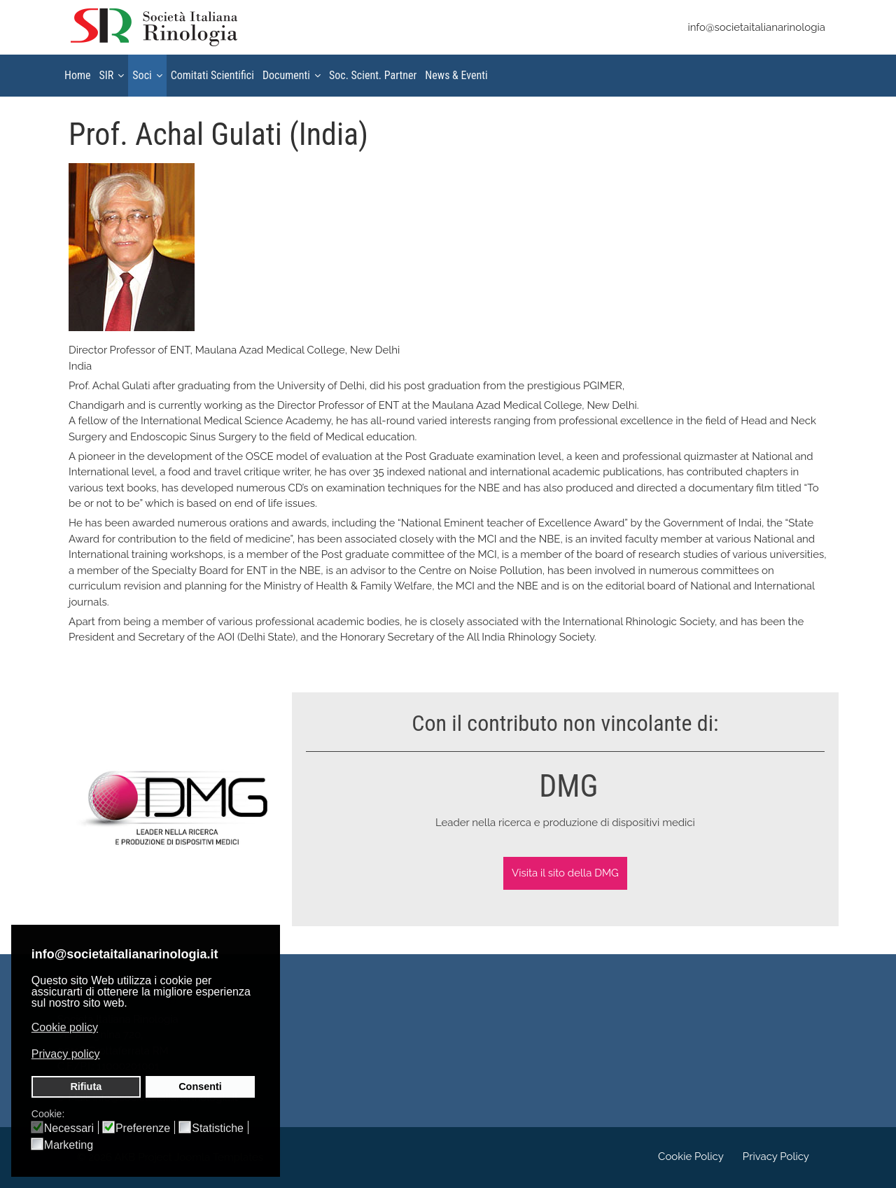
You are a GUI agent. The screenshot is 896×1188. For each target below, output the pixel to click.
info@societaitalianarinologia (756, 27)
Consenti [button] (200, 1086)
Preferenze (142, 1128)
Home (77, 75)
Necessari (69, 1128)
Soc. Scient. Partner (372, 75)
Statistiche (218, 1128)
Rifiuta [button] (86, 1086)
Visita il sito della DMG (565, 873)
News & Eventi (456, 75)
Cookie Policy (691, 1156)
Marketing (68, 1145)
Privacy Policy (776, 1156)
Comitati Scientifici (212, 75)
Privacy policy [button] (65, 1054)
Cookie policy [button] (64, 1027)
